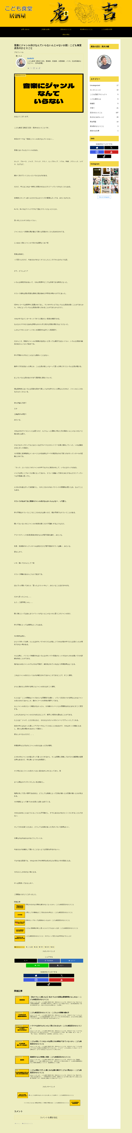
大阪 (36, 947)
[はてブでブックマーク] (72, 961)
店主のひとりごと (19, 947)
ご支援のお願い (26, 1130)
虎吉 (52, 947)
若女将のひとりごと (49, 1130)
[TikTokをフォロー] (39, 68)
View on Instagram (104, 197)
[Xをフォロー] (31, 68)
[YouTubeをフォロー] (37, 68)
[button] (60, 965)
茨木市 (47, 947)
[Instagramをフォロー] (34, 68)
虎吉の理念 (71, 1130)
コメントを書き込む (49, 1112)
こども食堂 (29, 947)
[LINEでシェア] (37, 965)
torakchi (30, 58)
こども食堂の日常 (62, 1130)
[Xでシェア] (25, 961)
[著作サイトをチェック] (28, 68)
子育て (41, 947)
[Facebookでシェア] (49, 961)
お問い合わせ (16, 1130)
